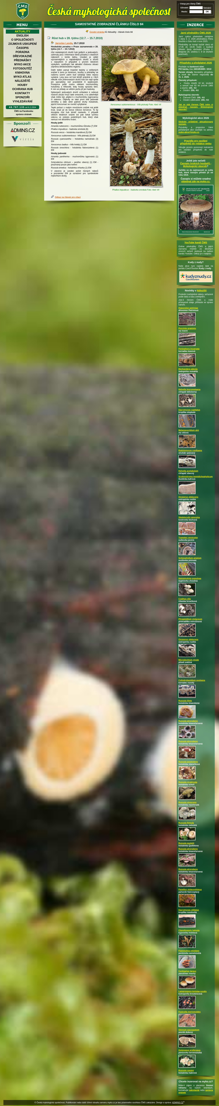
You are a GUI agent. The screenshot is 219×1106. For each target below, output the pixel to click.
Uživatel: (184, 8)
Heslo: (184, 11)
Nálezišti (202, 290)
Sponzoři (22, 97)
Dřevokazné (22, 56)
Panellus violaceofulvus (190, 889)
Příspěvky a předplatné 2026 (196, 62)
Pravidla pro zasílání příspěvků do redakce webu (195, 142)
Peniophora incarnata (188, 349)
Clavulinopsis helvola (188, 930)
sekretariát (194, 1090)
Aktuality (22, 31)
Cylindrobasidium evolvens (191, 680)
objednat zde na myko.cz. (195, 181)
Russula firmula (186, 823)
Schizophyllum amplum (189, 558)
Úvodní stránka (96, 32)
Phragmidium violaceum (190, 619)
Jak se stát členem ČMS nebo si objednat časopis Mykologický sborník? (195, 107)
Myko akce (22, 64)
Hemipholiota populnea (189, 578)
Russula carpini (186, 1070)
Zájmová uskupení (22, 43)
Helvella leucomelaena (189, 389)
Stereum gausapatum (188, 1030)
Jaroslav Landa (64, 43)
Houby (23, 85)
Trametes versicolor (188, 537)
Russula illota (185, 701)
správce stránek (23, 114)
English (22, 35)
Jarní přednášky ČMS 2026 (196, 32)
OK (207, 11)
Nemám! (207, 8)
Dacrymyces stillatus (188, 910)
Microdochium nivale (188, 660)
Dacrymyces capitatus (189, 410)
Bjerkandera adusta (187, 369)
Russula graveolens (188, 762)
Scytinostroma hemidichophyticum (195, 476)
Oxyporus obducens (188, 497)
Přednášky (22, 60)
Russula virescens (187, 802)
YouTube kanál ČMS (195, 242)
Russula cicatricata (187, 782)
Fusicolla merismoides (189, 1012)
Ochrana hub (22, 89)
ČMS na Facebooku (24, 111)
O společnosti (22, 39)
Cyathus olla (184, 599)
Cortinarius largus (187, 971)
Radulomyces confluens (190, 450)
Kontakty (22, 93)
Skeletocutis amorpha (189, 517)
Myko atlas (22, 76)
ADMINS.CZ (177, 1102)
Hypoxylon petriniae (188, 308)
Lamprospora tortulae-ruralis (192, 991)
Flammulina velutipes (188, 951)
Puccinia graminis (187, 328)
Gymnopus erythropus (189, 1050)
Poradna (22, 52)
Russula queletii (186, 843)
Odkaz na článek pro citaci (68, 197)
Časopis (22, 47)
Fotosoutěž (22, 68)
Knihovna (22, 72)
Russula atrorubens (188, 721)
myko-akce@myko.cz (188, 132)
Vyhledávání (22, 101)
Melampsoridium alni (188, 430)
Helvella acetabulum (188, 471)
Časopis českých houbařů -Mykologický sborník (195, 165)
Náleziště (22, 80)
